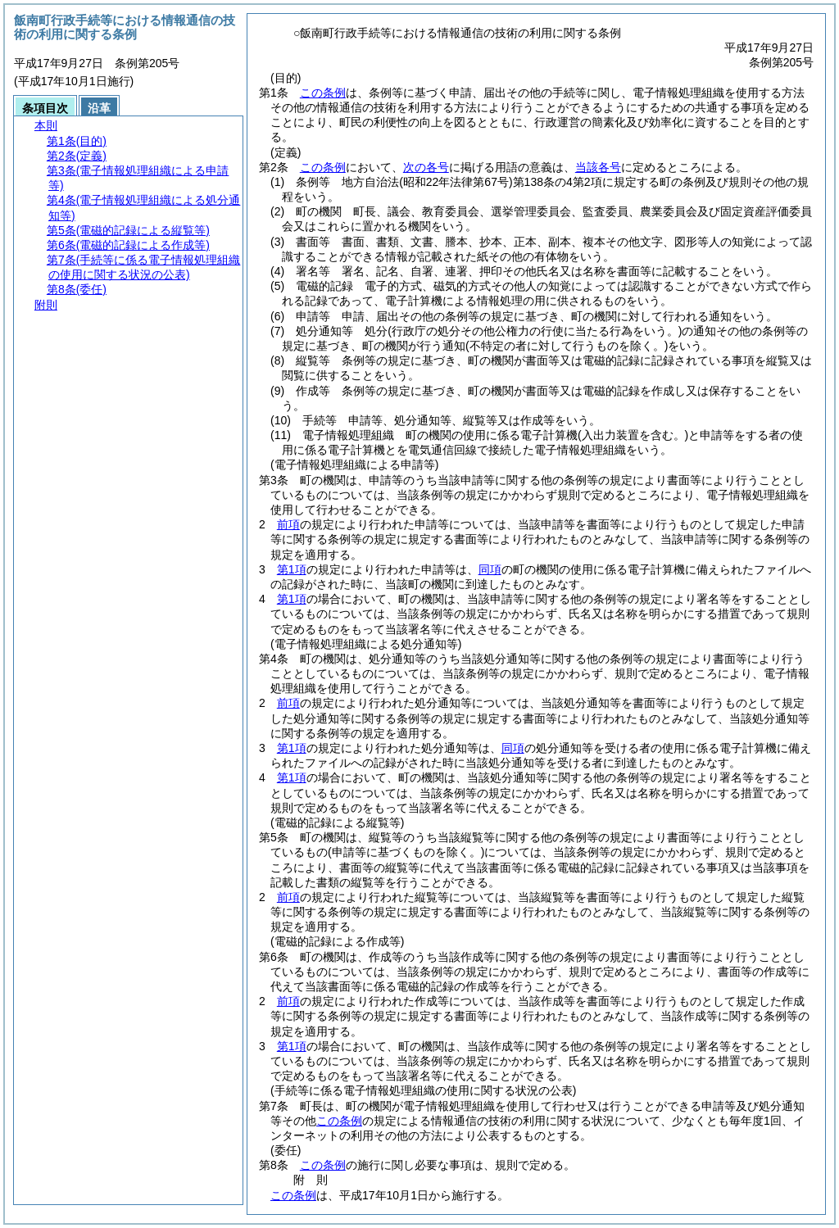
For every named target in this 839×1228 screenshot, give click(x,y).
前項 (288, 524)
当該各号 (598, 167)
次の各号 (426, 167)
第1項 (291, 569)
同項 (489, 569)
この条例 (323, 92)
